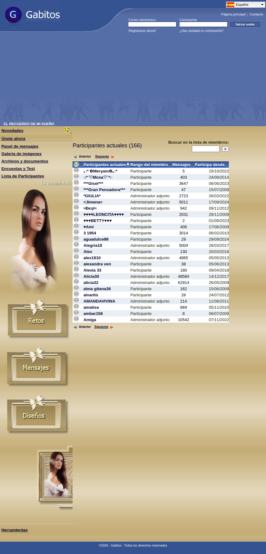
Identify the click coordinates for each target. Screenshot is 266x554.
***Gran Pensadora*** (104, 189)
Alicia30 (91, 276)
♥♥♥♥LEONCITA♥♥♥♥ (103, 214)
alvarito (90, 295)
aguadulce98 (96, 239)
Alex (87, 251)
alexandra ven (97, 264)
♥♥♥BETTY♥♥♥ (97, 220)
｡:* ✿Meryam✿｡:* (100, 171)
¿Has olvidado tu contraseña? (202, 31)
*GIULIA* (92, 196)
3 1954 (89, 233)
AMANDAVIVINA (99, 301)
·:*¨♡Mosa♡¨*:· (98, 177)
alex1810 (92, 257)
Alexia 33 (92, 270)
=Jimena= (93, 202)
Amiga (89, 319)
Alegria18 (92, 245)
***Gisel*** (93, 183)
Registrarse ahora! (142, 31)
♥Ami (88, 227)
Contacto (256, 14)
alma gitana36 (97, 288)
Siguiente (105, 156)
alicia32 (90, 282)
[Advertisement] (83, 78)
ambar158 (93, 313)
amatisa (91, 307)
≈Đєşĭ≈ (90, 208)
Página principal (233, 14)
